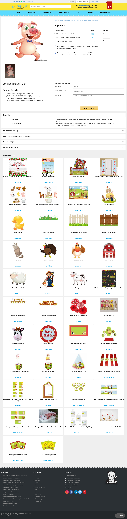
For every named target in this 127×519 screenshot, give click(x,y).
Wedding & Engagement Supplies (12, 496)
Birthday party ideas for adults (11, 489)
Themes (61, 20)
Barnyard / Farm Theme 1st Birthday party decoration (78, 20)
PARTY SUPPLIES (65, 13)
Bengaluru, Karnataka (73, 482)
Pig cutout (95, 20)
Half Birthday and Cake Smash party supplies (15, 475)
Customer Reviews (40, 487)
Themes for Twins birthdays (10, 487)
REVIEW (90, 13)
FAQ (79, 13)
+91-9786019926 (28, 2)
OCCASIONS (47, 13)
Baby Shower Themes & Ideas (11, 492)
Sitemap (37, 492)
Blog (36, 489)
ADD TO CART (89, 108)
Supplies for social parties (10, 503)
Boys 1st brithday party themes (11, 478)
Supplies (37, 480)
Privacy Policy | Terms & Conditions (10, 515)
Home (56, 20)
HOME (19, 13)
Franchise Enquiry (40, 496)
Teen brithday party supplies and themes (14, 485)
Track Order (94, 1)
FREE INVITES (105, 13)
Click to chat (16, 2)
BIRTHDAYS (32, 13)
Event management (40, 499)
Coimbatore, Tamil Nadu (73, 480)
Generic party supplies (9, 506)
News (36, 482)
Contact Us (38, 494)
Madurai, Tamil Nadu (72, 485)
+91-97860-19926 (84, 6)
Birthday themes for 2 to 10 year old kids (14, 482)
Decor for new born (8, 494)
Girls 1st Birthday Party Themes (11, 480)
